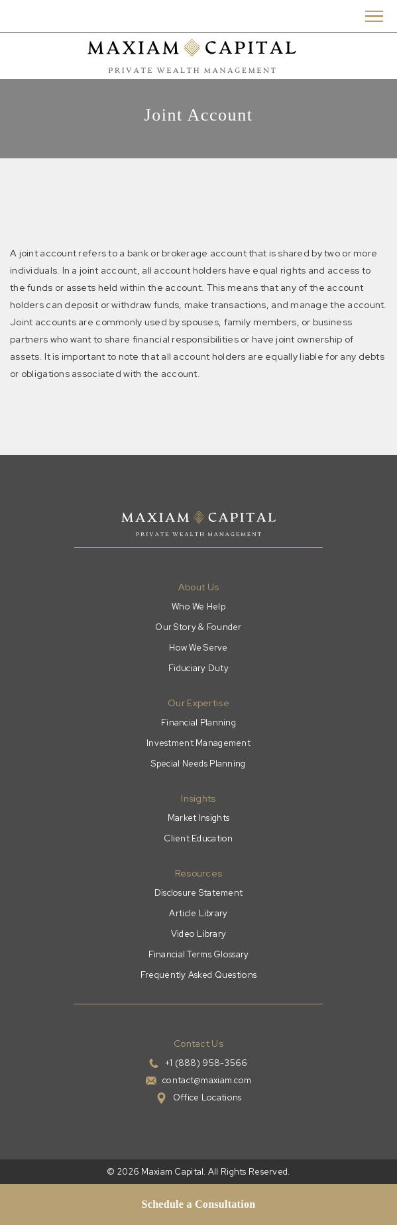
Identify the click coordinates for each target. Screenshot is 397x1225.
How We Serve (198, 647)
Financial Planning (198, 722)
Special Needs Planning (198, 763)
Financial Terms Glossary (198, 954)
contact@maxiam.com (206, 1080)
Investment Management (198, 743)
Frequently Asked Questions (198, 975)
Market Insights (198, 818)
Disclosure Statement (198, 892)
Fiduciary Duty (198, 668)
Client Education (198, 838)
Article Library (198, 913)
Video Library (199, 933)
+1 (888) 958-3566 (206, 1063)
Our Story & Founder (198, 627)
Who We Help (198, 606)
